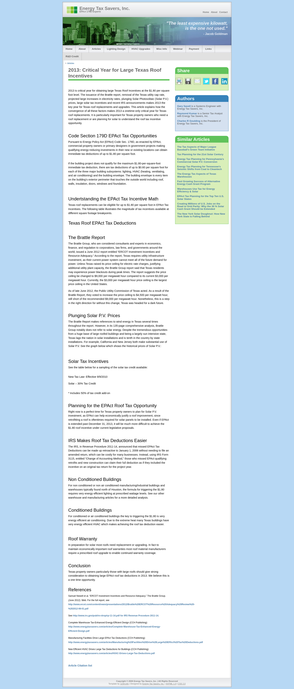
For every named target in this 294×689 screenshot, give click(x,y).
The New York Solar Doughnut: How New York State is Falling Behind (201, 215)
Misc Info (161, 48)
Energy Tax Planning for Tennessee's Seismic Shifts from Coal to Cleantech (199, 168)
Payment (194, 48)
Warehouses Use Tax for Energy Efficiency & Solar (196, 190)
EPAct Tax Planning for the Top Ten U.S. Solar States (200, 197)
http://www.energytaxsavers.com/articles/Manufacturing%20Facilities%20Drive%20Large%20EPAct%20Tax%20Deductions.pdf (135, 642)
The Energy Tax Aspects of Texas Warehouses (196, 175)
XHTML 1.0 (171, 684)
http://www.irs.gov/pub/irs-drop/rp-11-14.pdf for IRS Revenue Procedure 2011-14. (116, 615)
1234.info (124, 684)
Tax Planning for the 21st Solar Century (200, 154)
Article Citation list (80, 665)
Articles (96, 48)
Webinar (178, 48)
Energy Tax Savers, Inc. (105, 8)
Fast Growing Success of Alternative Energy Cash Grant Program (198, 182)
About (214, 12)
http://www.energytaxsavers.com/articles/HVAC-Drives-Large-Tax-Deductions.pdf (111, 653)
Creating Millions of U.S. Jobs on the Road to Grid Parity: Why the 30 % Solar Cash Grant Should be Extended (200, 206)
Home (206, 12)
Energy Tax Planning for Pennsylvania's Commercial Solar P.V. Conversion (200, 160)
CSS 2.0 (182, 684)
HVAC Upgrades (141, 48)
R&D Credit (72, 56)
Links (208, 48)
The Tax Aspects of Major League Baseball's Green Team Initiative (196, 148)
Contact (223, 12)
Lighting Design (116, 48)
